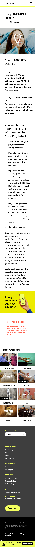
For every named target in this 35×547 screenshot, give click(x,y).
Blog (6, 453)
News (7, 455)
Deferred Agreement (13, 484)
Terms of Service (11, 478)
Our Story (9, 450)
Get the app (12, 508)
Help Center (9, 458)
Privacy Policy (10, 481)
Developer (9, 470)
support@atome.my (12, 492)
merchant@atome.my (13, 499)
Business (8, 467)
